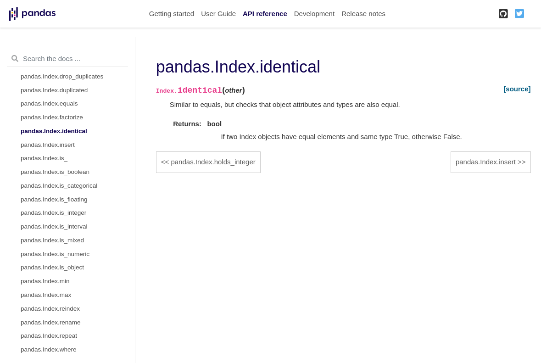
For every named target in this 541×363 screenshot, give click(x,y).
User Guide (218, 13)
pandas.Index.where (49, 349)
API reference (265, 13)
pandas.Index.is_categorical (59, 185)
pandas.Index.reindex (50, 308)
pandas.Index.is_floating (54, 199)
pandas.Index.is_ (44, 158)
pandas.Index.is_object (52, 267)
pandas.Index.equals (49, 103)
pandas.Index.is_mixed (52, 240)
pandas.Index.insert (48, 144)
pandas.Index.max (46, 294)
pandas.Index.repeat (49, 335)
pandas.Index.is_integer (53, 212)
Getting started (171, 13)
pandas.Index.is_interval (54, 226)
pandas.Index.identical (54, 131)
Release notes (363, 13)
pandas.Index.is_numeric (55, 254)
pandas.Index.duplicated (54, 90)
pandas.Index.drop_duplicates (62, 76)
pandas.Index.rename (51, 322)
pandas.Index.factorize (52, 117)
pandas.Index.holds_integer (213, 162)
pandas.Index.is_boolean (55, 171)
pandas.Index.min (45, 281)
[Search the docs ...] (67, 58)
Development (314, 13)
